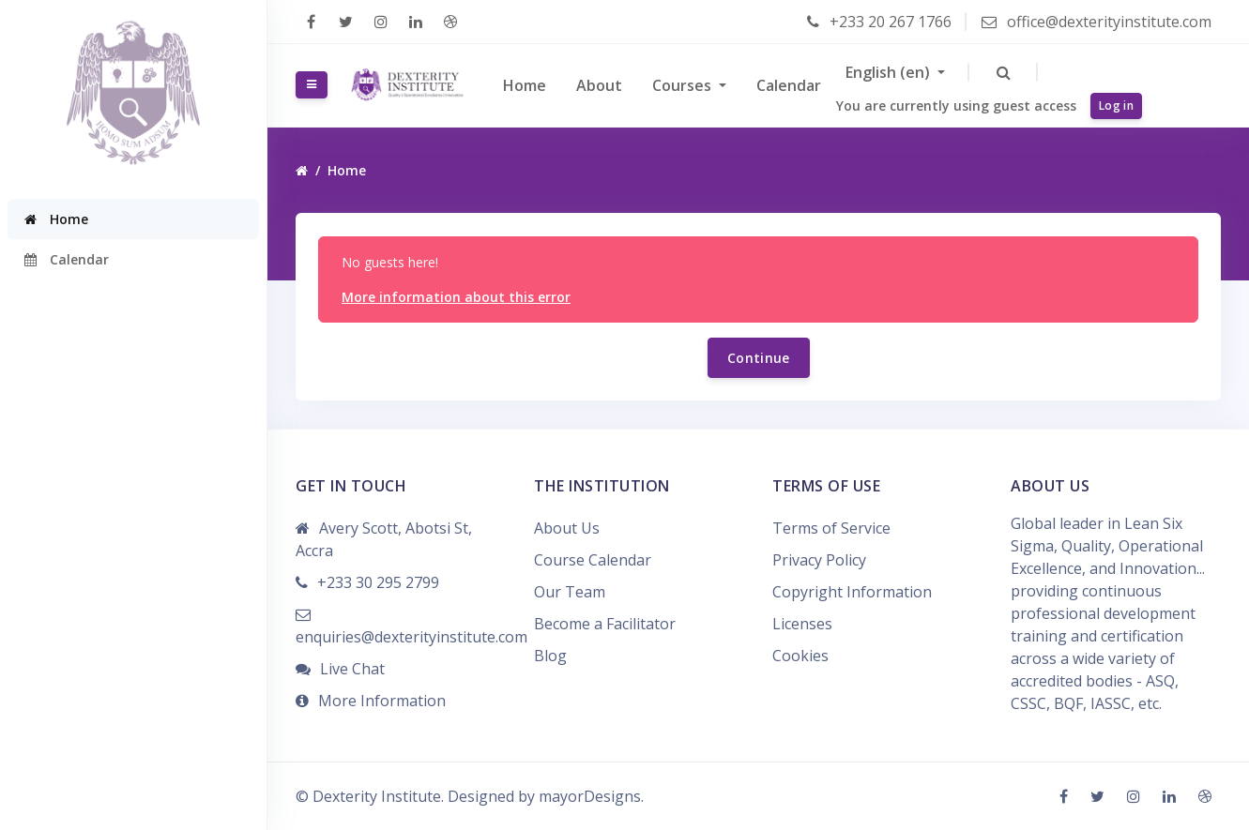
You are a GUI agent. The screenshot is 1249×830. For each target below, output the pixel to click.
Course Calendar (592, 560)
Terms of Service (831, 528)
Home (524, 85)
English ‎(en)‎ (889, 72)
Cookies (800, 655)
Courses (683, 85)
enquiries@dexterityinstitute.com (411, 636)
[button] (1003, 72)
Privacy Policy (819, 560)
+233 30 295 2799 (378, 582)
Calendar (788, 85)
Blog (550, 655)
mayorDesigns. (591, 796)
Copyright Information (852, 591)
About (599, 85)
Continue (758, 358)
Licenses (802, 623)
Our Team (569, 591)
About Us (567, 528)
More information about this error (456, 297)
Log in (1116, 105)
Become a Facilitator (605, 623)
